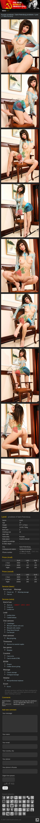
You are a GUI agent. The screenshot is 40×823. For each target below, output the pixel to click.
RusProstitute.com (15, 819)
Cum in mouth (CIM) (13, 658)
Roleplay (9, 650)
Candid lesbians (11, 617)
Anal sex (9, 605)
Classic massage (12, 672)
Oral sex (9, 594)
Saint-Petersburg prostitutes (24, 14)
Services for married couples (15, 644)
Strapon (9, 664)
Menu (5, 11)
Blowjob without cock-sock (15, 626)
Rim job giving (11, 638)
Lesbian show (11, 615)
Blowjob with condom (13, 628)
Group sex (10, 607)
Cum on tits (10, 656)
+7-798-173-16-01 (24, 551)
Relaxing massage (23, 592)
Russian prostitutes (7, 14)
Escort (9, 686)
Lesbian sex (10, 609)
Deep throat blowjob (13, 630)
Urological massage (13, 674)
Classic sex (10, 592)
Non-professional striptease (15, 680)
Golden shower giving (13, 666)
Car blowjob (10, 632)
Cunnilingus (10, 623)
